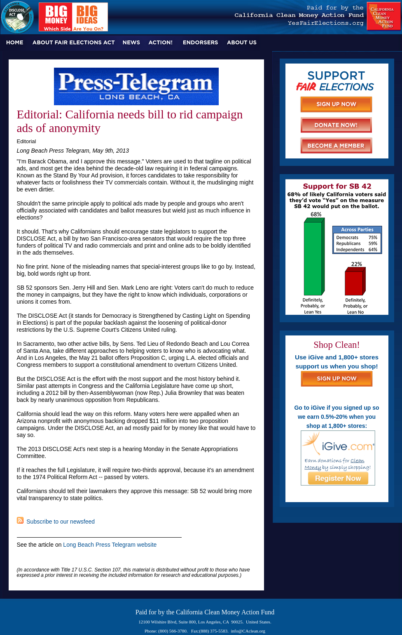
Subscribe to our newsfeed (56, 521)
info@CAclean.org (248, 630)
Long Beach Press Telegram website (110, 544)
